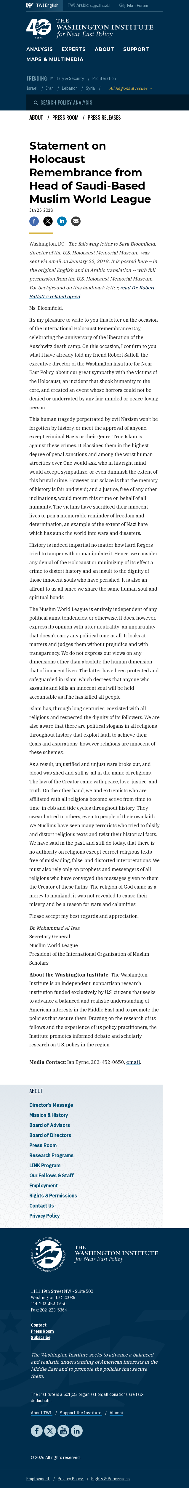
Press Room (43, 1145)
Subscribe (40, 1337)
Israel (32, 88)
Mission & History (48, 1115)
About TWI (41, 1412)
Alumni (116, 1412)
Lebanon (70, 88)
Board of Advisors (49, 1125)
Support (136, 49)
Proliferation (104, 78)
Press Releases (104, 117)
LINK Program (44, 1165)
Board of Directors (50, 1135)
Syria (91, 88)
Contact (39, 1325)
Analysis (39, 49)
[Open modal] (63, 102)
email (133, 1062)
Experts (74, 49)
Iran (50, 88)
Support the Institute (81, 1412)
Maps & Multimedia (55, 59)
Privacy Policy (44, 1216)
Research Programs (51, 1155)
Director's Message (51, 1105)
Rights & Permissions (53, 1196)
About (104, 49)
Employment (43, 1186)
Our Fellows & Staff (51, 1175)
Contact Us (41, 1206)
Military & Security (67, 78)
